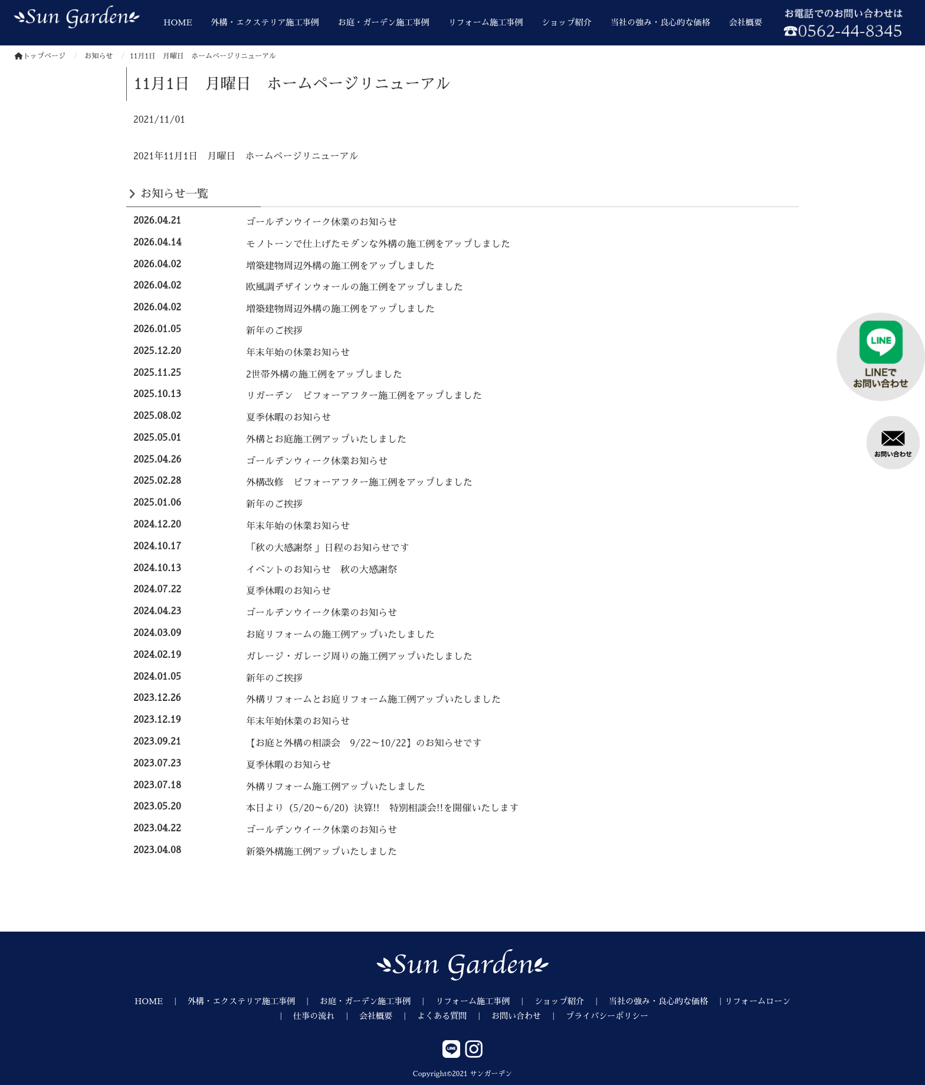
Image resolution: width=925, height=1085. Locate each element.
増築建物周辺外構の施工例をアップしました (340, 266)
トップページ (40, 56)
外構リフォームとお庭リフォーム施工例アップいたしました (373, 699)
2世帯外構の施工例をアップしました (324, 374)
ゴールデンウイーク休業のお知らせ (321, 222)
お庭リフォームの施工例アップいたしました (340, 635)
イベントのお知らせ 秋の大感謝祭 (321, 570)
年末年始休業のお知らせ (298, 721)
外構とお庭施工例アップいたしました (326, 439)
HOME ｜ (161, 1001)
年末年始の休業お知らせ (298, 353)
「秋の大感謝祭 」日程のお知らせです (327, 548)
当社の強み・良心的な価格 (660, 22)
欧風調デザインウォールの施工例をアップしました (354, 287)
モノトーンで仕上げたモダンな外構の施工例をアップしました (378, 244)
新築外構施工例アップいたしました (321, 852)
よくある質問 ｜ (454, 1016)
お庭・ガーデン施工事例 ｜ (377, 1001)
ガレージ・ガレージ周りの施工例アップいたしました (359, 656)
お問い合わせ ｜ (528, 1016)
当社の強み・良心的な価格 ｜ (666, 1001)
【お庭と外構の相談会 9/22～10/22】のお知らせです (364, 743)
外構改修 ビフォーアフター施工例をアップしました (359, 482)
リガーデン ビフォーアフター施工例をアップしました (364, 396)
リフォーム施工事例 (485, 22)
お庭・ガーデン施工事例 (383, 22)
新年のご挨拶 (274, 331)
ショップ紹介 (566, 22)
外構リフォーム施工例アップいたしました (335, 787)
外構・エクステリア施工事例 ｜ (254, 1001)
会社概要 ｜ (388, 1016)
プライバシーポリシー (607, 1016)
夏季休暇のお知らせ (288, 417)
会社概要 (745, 22)
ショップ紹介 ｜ (571, 1001)
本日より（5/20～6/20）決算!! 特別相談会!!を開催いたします (382, 808)
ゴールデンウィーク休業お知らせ (317, 461)
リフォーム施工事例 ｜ (484, 1001)
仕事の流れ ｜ (326, 1016)
